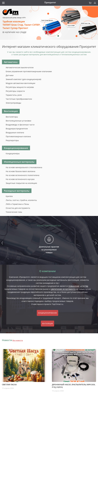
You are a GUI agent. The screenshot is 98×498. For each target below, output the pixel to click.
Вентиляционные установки (18, 120)
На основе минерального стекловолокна (24, 167)
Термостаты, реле (14, 95)
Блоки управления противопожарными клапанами (29, 71)
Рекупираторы (12, 140)
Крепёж (9, 196)
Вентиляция (11, 111)
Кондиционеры (13, 153)
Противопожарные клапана (18, 136)
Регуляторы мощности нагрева (20, 87)
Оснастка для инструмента (18, 208)
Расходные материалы (16, 190)
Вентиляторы (12, 117)
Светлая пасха (9, 384)
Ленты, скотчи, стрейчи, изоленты (21, 200)
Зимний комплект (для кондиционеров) (23, 79)
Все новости (18, 340)
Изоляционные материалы (19, 161)
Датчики (9, 75)
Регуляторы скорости (15, 91)
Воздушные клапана (15, 132)
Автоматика (10, 61)
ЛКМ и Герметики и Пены (17, 204)
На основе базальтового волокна (20, 171)
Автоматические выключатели (20, 67)
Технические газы (14, 212)
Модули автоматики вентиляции (20, 83)
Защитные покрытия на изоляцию (21, 183)
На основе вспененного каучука (20, 179)
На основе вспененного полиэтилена (22, 175)
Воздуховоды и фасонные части (20, 124)
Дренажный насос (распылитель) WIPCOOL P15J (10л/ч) (73, 385)
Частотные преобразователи (19, 99)
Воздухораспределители (17, 128)
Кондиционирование (16, 147)
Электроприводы (13, 103)
